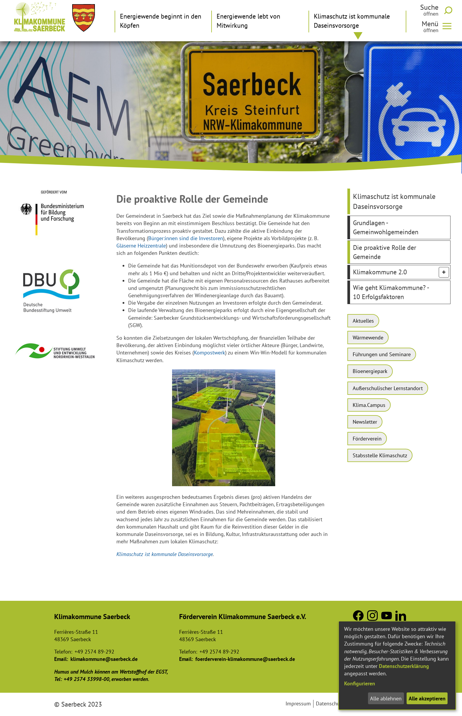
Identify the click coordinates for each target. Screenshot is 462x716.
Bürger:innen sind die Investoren (185, 238)
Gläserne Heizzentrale (141, 245)
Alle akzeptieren (427, 698)
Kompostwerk (209, 352)
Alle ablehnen (386, 698)
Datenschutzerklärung (404, 666)
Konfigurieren (359, 683)
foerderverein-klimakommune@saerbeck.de (245, 659)
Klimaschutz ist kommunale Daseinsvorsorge (164, 554)
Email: (61, 659)
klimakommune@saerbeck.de (104, 659)
